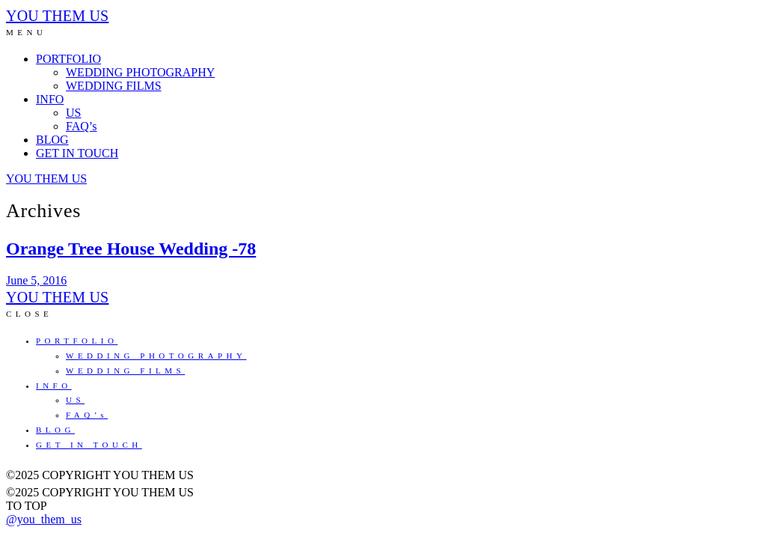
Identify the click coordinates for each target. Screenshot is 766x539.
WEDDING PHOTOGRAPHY (140, 72)
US (73, 112)
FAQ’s (81, 126)
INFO (50, 99)
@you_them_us (44, 519)
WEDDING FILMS (114, 85)
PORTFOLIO (68, 58)
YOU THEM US (57, 15)
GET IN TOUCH (77, 153)
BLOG (52, 139)
